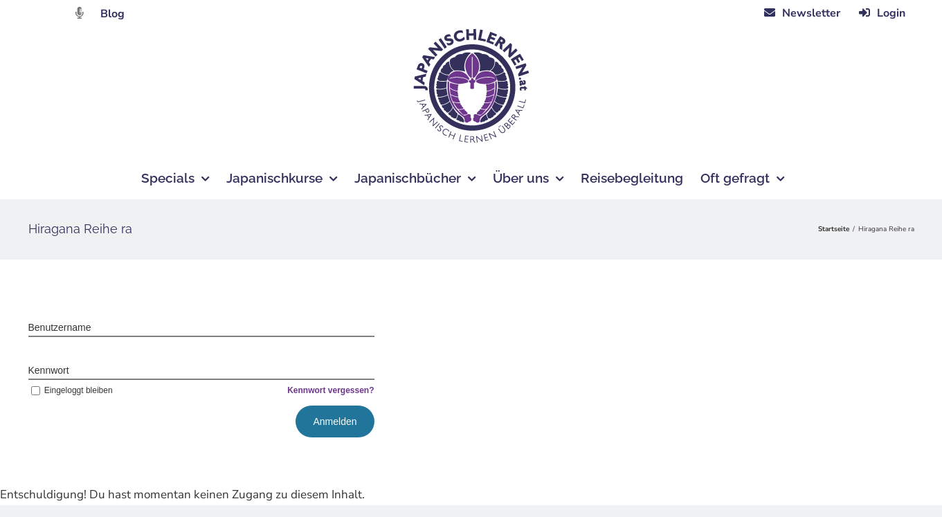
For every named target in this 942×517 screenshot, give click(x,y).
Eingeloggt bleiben (70, 390)
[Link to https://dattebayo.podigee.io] (79, 13)
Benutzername (59, 327)
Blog (112, 13)
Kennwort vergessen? (330, 390)
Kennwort (48, 370)
